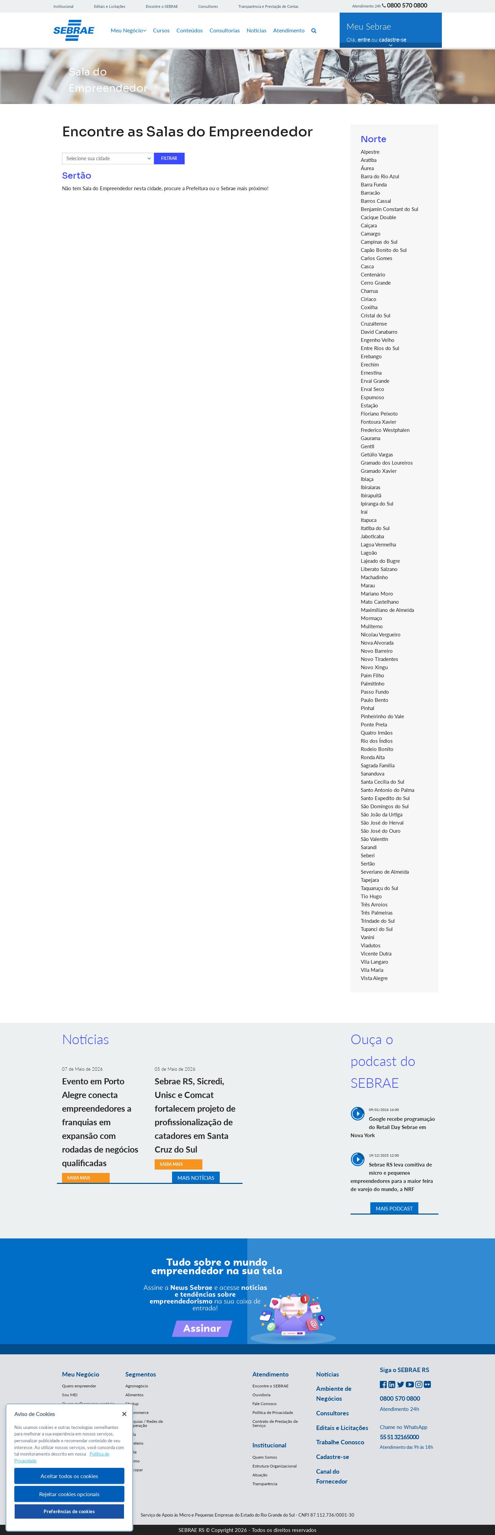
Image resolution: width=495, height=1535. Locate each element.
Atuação (259, 1474)
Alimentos (134, 1394)
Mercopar (134, 1469)
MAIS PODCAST (394, 1208)
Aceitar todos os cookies (69, 1476)
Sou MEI (69, 1394)
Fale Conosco (264, 1403)
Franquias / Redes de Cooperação (144, 1423)
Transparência (264, 1483)
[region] (69, 1467)
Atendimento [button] (270, 1374)
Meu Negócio (128, 30)
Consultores (208, 6)
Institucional (63, 6)
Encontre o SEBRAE (162, 6)
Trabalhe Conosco (340, 1442)
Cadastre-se (332, 1456)
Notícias (256, 30)
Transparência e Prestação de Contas (268, 6)
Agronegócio (136, 1385)
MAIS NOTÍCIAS (195, 1178)
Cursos (161, 30)
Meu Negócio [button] (80, 1374)
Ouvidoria (261, 1394)
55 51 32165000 (399, 1437)
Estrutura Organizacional (274, 1466)
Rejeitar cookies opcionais (69, 1494)
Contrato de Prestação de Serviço (275, 1423)
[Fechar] (124, 1413)
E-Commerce (137, 1412)
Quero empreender (79, 1385)
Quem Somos (264, 1457)
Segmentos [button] (140, 1374)
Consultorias (225, 30)
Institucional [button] (269, 1445)
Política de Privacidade (272, 1412)
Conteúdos (189, 30)
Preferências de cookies (69, 1511)
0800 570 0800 (407, 5)
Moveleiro (134, 1443)
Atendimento (289, 30)
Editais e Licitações (109, 6)
